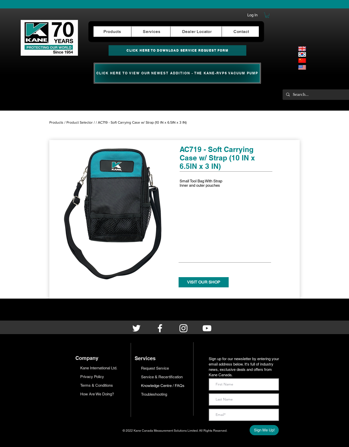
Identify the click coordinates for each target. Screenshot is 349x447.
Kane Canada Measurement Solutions (161, 430)
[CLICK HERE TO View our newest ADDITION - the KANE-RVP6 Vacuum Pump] (177, 73)
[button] (267, 15)
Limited (193, 430)
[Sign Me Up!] (264, 430)
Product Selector (79, 122)
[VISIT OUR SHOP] (204, 282)
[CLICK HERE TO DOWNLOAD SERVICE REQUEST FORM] (177, 50)
